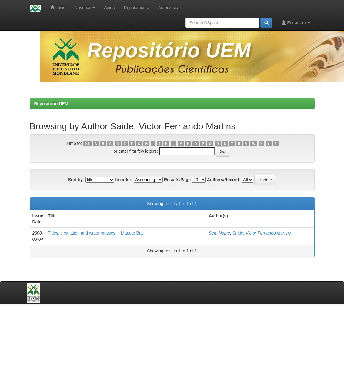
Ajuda (109, 7)
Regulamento (136, 7)
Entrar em (296, 22)
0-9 (87, 143)
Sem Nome (219, 233)
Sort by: (76, 179)
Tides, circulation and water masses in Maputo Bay (95, 233)
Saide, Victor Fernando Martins (261, 233)
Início (57, 7)
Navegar (85, 7)
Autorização (169, 7)
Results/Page (177, 179)
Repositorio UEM (51, 103)
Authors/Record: (223, 179)
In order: (124, 179)
